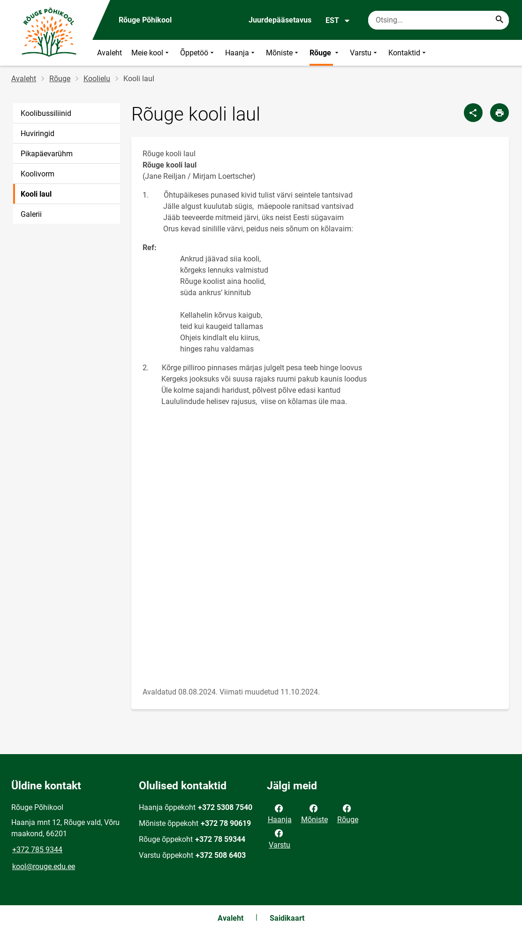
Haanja (241, 52)
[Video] (320, 547)
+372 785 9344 (37, 849)
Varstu (364, 52)
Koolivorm (37, 173)
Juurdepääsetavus (280, 19)
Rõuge (325, 52)
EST (337, 20)
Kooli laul (36, 194)
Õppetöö (198, 52)
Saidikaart (287, 918)
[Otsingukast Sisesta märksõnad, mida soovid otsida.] (438, 20)
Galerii (31, 214)
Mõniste (283, 52)
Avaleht (109, 52)
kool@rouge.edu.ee (43, 866)
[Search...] (499, 20)
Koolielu (96, 78)
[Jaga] (473, 112)
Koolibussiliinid (46, 113)
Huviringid (37, 133)
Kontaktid (408, 52)
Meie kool (151, 52)
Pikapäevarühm (47, 153)
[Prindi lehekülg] (499, 112)
